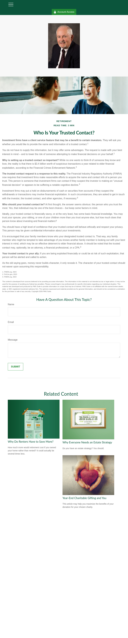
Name (11, 304)
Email (11, 322)
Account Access (64, 12)
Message (13, 340)
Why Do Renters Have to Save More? (31, 441)
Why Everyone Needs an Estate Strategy (87, 442)
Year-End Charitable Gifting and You (84, 498)
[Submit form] (15, 366)
